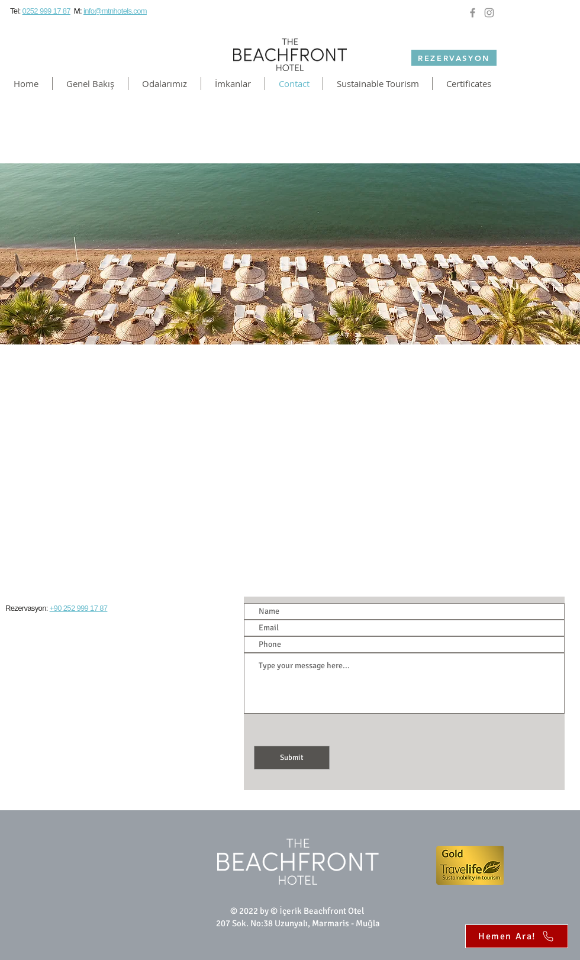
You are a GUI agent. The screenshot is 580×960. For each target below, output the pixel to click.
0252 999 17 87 (46, 11)
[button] (164, 83)
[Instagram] (489, 13)
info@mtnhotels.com (115, 11)
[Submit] (292, 757)
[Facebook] (472, 13)
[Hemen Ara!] (516, 936)
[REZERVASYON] (454, 58)
